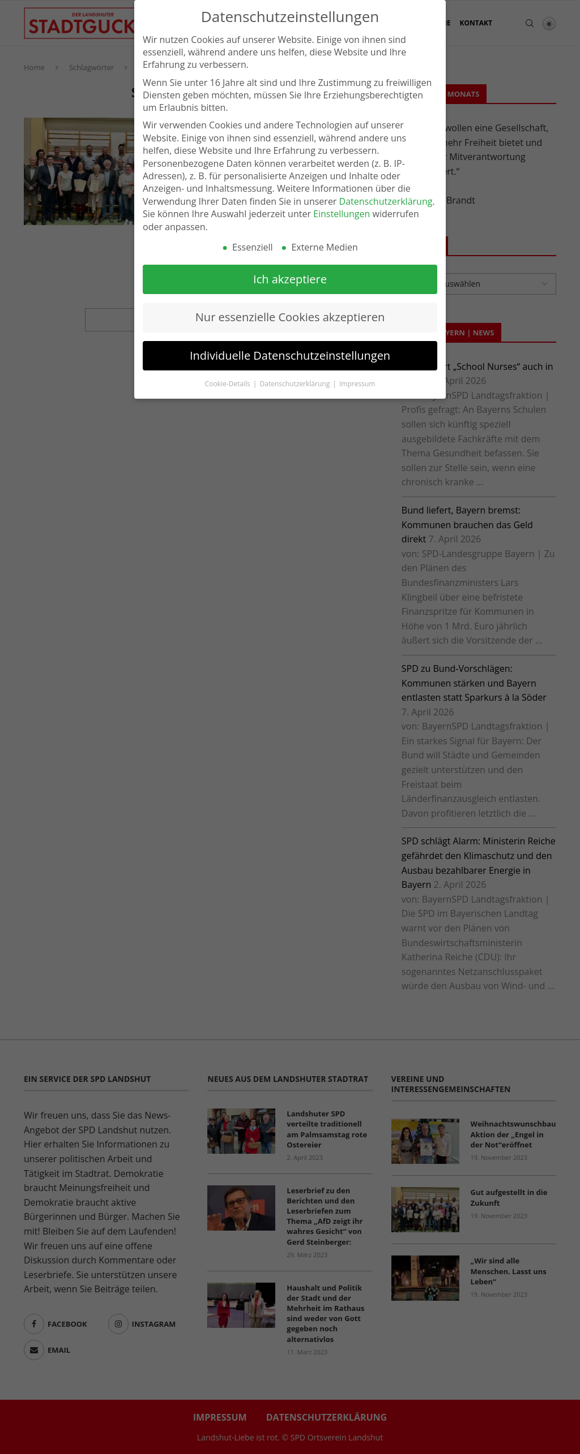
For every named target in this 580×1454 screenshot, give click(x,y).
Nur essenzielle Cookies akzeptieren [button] (290, 314)
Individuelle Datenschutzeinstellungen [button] (290, 352)
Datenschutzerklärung (386, 198)
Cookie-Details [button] (228, 381)
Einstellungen (341, 211)
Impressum (357, 381)
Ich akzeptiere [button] (290, 275)
